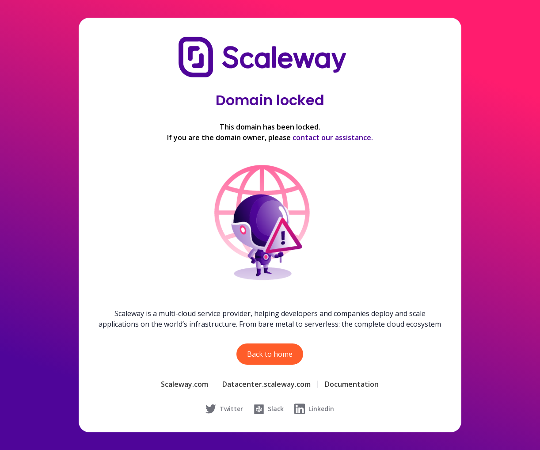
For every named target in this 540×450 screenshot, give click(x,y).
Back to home (270, 354)
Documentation (352, 384)
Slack (269, 409)
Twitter (224, 409)
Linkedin (314, 409)
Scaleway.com (184, 384)
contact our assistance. (333, 137)
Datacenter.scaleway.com (266, 384)
